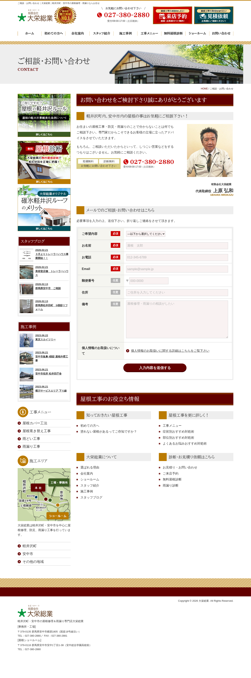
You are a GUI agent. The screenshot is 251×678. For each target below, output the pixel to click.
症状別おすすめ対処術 (178, 431)
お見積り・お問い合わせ (180, 467)
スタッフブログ (91, 497)
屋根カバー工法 (35, 423)
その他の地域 (33, 562)
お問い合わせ (221, 33)
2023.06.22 (44, 340)
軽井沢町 (30, 546)
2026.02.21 (44, 255)
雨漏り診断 (170, 485)
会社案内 (77, 33)
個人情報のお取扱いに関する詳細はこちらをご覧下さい (170, 350)
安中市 (28, 554)
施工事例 (125, 33)
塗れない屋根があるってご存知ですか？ (108, 431)
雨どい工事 (31, 439)
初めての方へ (53, 33)
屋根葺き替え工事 (37, 431)
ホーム (29, 33)
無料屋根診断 (173, 33)
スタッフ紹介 (101, 33)
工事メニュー (149, 33)
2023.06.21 (44, 357)
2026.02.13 (44, 289)
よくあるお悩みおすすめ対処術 (185, 443)
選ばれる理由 (89, 467)
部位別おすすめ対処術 (178, 437)
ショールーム (197, 33)
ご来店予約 (170, 473)
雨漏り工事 (31, 446)
